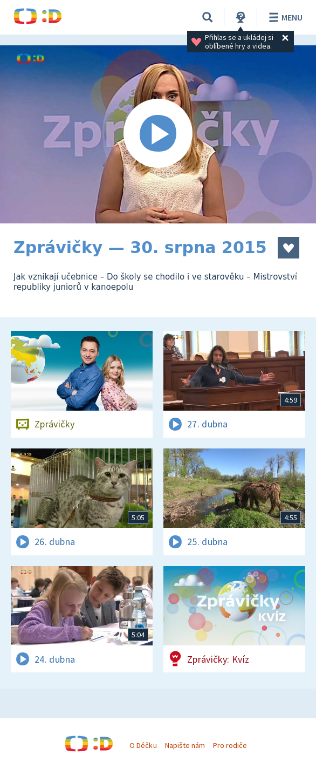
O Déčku (142, 745)
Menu (284, 17)
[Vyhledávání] (207, 17)
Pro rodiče (230, 745)
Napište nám (185, 745)
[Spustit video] (158, 134)
